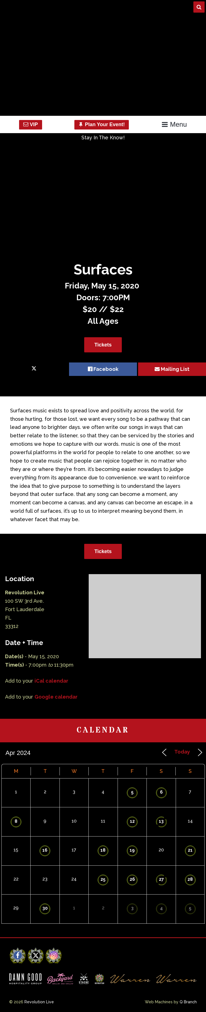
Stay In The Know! (103, 137)
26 (132, 879)
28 (190, 879)
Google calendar (56, 697)
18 (103, 850)
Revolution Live (39, 1002)
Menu (174, 124)
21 (190, 850)
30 (45, 908)
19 (132, 850)
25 (103, 879)
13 (161, 821)
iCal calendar (51, 681)
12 (132, 821)
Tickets (103, 345)
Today (182, 752)
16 (44, 850)
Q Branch (188, 1002)
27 (161, 879)
